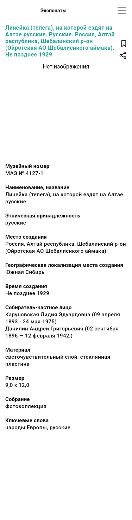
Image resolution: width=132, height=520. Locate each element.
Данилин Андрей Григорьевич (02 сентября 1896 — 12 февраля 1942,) (62, 332)
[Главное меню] (122, 10)
